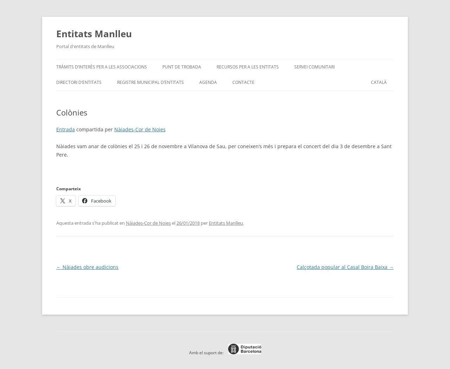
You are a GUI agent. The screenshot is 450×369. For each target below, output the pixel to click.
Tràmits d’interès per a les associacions (101, 67)
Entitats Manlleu (94, 33)
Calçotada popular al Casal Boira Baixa (345, 267)
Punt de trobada (181, 67)
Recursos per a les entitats (248, 67)
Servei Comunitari (314, 67)
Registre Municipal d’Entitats (150, 82)
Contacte (243, 82)
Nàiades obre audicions (87, 267)
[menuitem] (379, 82)
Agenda (208, 82)
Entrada (65, 129)
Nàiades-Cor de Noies (140, 129)
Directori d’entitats (79, 82)
